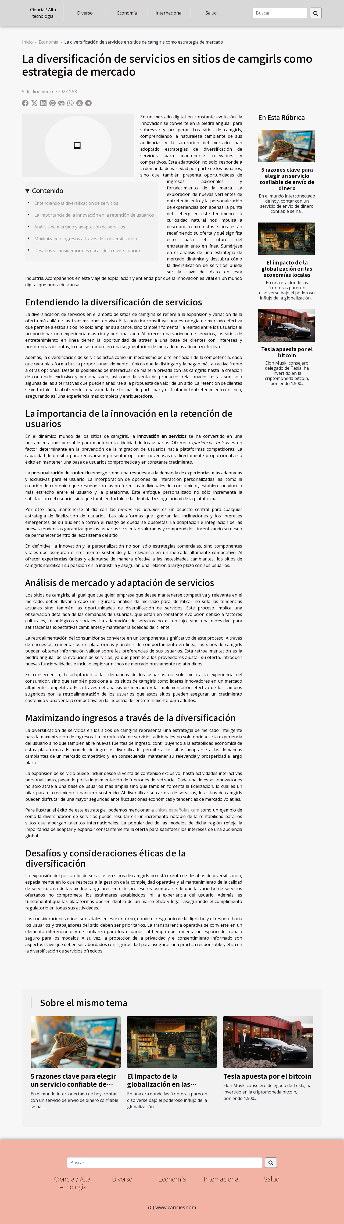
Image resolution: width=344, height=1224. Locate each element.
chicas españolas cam (177, 810)
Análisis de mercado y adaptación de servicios (79, 227)
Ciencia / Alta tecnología (43, 13)
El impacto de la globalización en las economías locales (286, 268)
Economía (127, 13)
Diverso (85, 13)
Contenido (47, 190)
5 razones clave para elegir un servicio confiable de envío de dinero (287, 179)
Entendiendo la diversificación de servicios (76, 203)
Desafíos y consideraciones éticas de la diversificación (87, 250)
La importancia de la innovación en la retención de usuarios (94, 215)
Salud (211, 13)
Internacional (169, 13)
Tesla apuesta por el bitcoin (287, 352)
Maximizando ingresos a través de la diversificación (85, 239)
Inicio (27, 42)
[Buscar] (279, 13)
